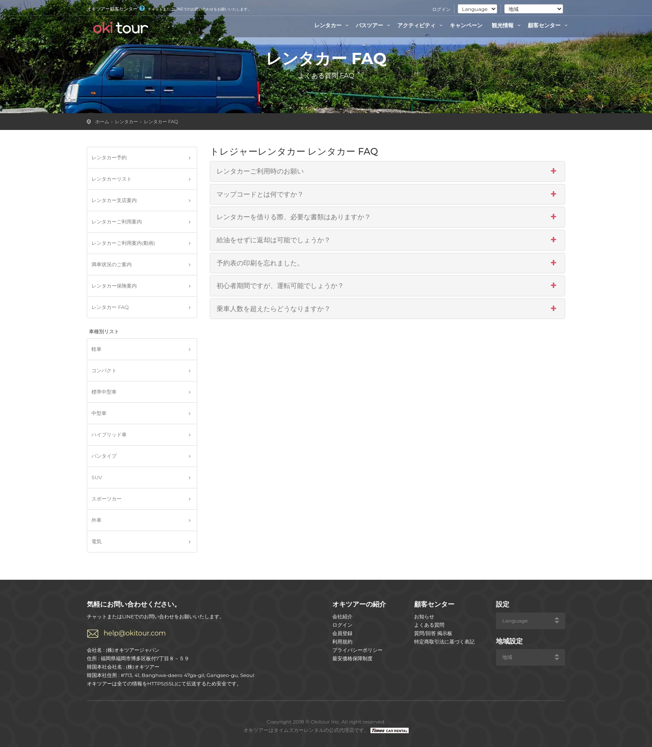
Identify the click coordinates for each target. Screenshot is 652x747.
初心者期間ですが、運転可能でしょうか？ (387, 286)
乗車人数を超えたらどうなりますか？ (387, 309)
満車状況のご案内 (111, 264)
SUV (96, 477)
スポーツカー (106, 498)
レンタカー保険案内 (114, 286)
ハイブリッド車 (109, 434)
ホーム (102, 121)
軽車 (96, 349)
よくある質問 (429, 625)
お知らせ (424, 616)
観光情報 (507, 25)
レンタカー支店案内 (114, 200)
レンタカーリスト (111, 179)
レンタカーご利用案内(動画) (123, 243)
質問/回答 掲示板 (433, 633)
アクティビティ (421, 25)
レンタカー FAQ (161, 121)
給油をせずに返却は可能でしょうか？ (387, 240)
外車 (96, 520)
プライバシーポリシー (357, 650)
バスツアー (374, 25)
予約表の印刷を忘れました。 (387, 263)
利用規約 (342, 641)
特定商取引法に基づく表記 (444, 641)
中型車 (99, 413)
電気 (96, 541)
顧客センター (549, 25)
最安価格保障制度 (352, 658)
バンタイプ (104, 456)
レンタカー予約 (109, 157)
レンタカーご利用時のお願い (387, 171)
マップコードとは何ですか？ (387, 194)
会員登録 (342, 633)
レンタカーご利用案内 (116, 221)
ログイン (441, 9)
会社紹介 (342, 616)
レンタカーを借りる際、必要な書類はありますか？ (387, 217)
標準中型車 (104, 392)
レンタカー (332, 25)
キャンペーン (466, 25)
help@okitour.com (135, 633)
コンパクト (104, 370)
